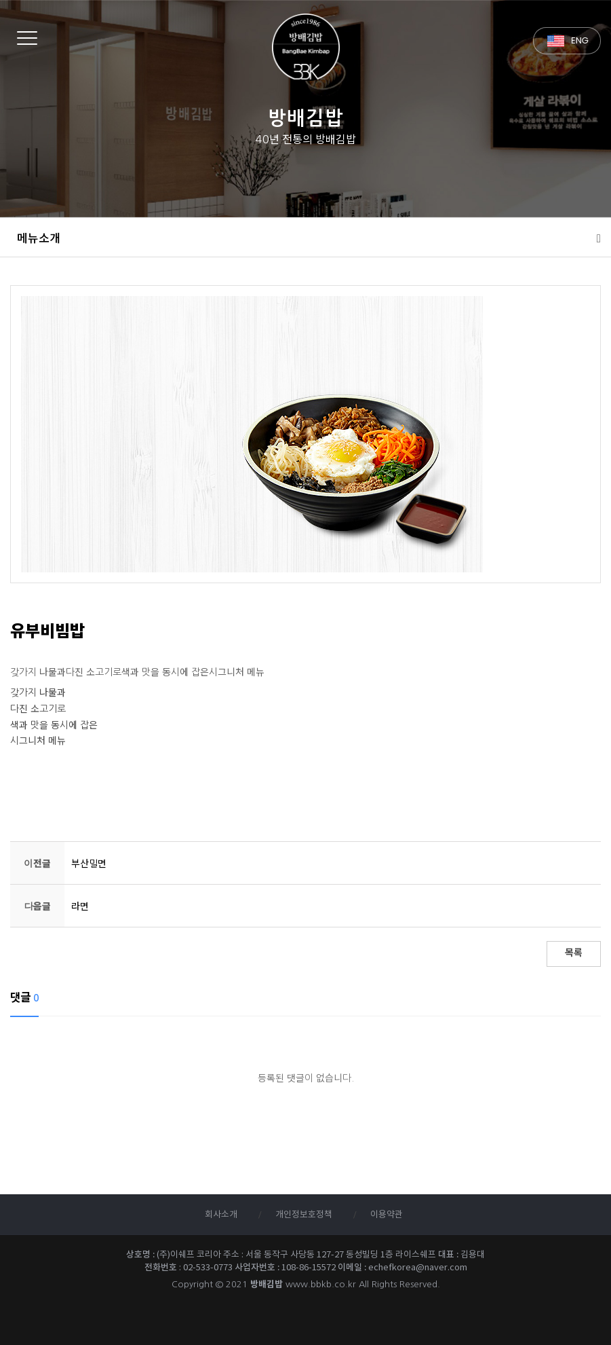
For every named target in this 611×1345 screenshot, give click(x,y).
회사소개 (221, 1215)
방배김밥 (305, 47)
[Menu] (27, 38)
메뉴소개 (38, 238)
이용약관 (386, 1215)
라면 (80, 906)
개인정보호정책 (303, 1215)
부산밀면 (88, 863)
